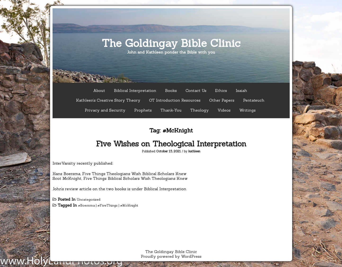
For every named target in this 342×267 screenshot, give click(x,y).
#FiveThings (108, 205)
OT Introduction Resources (174, 100)
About (99, 90)
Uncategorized (88, 199)
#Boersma (86, 205)
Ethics (221, 90)
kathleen (194, 151)
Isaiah (241, 90)
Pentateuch (253, 100)
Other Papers (221, 100)
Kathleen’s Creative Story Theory (108, 100)
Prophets (143, 110)
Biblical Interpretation (135, 90)
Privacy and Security (105, 110)
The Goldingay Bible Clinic (171, 43)
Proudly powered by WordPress (171, 256)
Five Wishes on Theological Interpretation (171, 144)
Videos (224, 110)
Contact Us (196, 90)
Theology (199, 110)
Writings (247, 110)
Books (171, 90)
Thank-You (171, 110)
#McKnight (129, 205)
